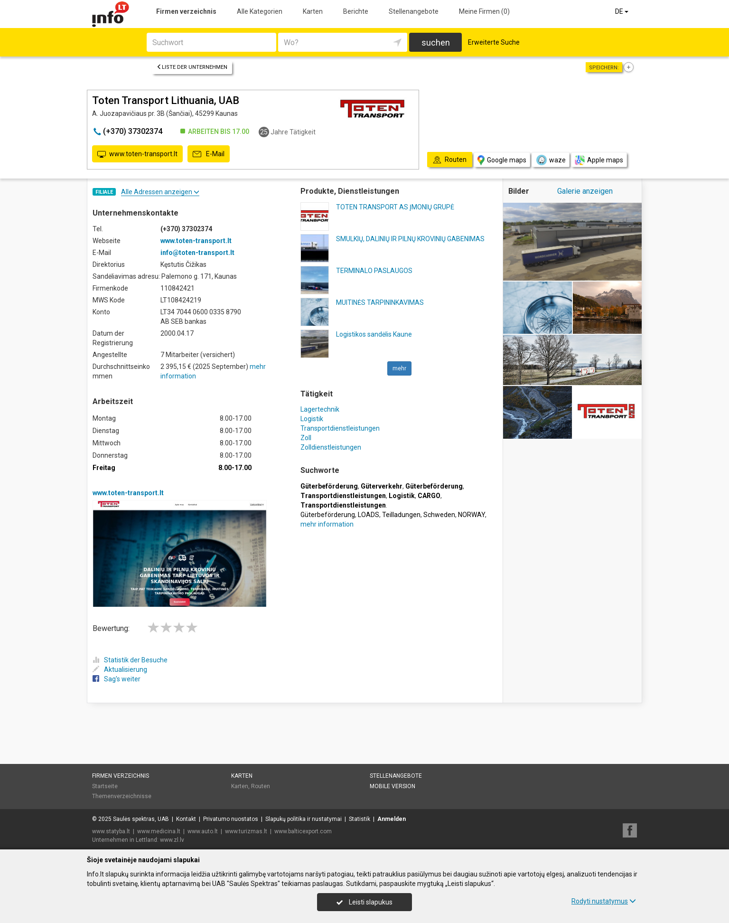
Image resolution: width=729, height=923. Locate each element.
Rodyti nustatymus (603, 901)
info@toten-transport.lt (197, 252)
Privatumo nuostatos (230, 819)
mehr (399, 368)
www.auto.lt (202, 831)
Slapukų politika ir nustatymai (303, 819)
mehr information (327, 524)
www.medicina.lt (158, 831)
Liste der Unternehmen (192, 67)
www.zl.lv (172, 840)
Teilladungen (401, 514)
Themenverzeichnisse (121, 796)
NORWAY (471, 514)
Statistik (359, 819)
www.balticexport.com (303, 831)
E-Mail (208, 154)
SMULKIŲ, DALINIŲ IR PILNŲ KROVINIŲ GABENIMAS (410, 239)
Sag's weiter (116, 679)
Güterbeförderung (327, 514)
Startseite (105, 786)
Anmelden (391, 819)
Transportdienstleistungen (340, 428)
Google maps (501, 160)
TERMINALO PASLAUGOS (374, 270)
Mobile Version (392, 786)
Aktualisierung (120, 669)
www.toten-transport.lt (137, 154)
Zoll (305, 438)
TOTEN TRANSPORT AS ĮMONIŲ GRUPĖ (395, 207)
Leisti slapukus (364, 902)
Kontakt (186, 819)
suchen (435, 42)
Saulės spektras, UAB (141, 819)
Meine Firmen (484, 11)
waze (550, 160)
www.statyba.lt (111, 831)
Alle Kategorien (259, 11)
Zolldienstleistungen (330, 447)
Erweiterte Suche (494, 42)
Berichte (355, 11)
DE (622, 11)
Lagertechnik (319, 409)
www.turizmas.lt (246, 831)
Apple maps (599, 160)
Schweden (439, 514)
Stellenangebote (414, 11)
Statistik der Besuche (130, 660)
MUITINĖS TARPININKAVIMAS (380, 302)
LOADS (368, 514)
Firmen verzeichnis (186, 11)
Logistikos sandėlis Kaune (374, 334)
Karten (313, 11)
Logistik (311, 419)
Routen (260, 786)
